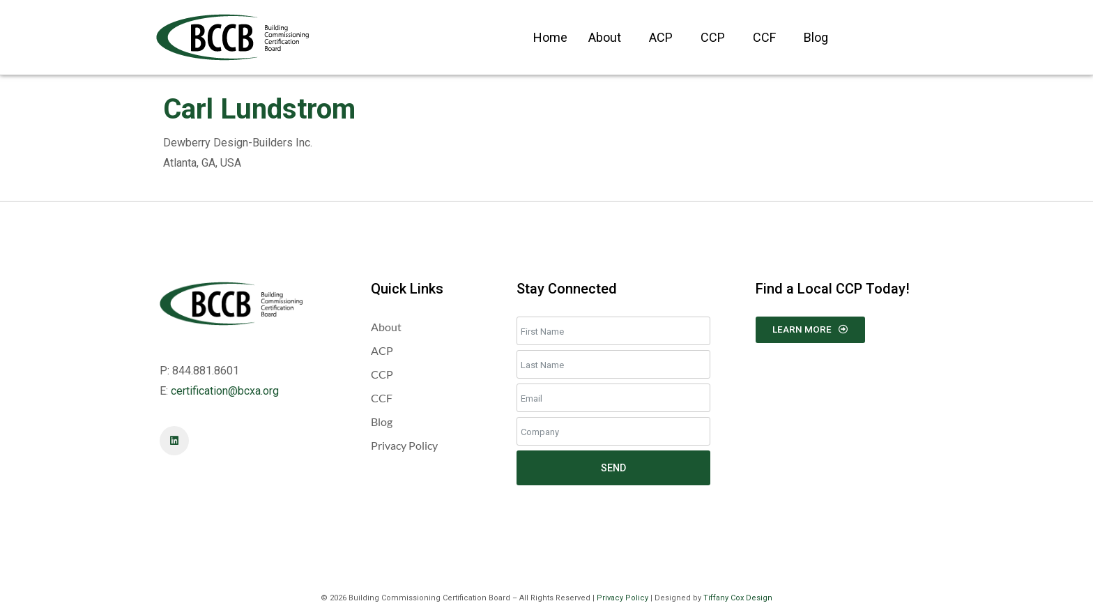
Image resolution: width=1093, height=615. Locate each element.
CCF (764, 37)
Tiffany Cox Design (737, 597)
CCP (713, 37)
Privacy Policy (622, 597)
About (604, 37)
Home (550, 37)
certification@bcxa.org (225, 390)
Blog (816, 37)
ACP (661, 37)
